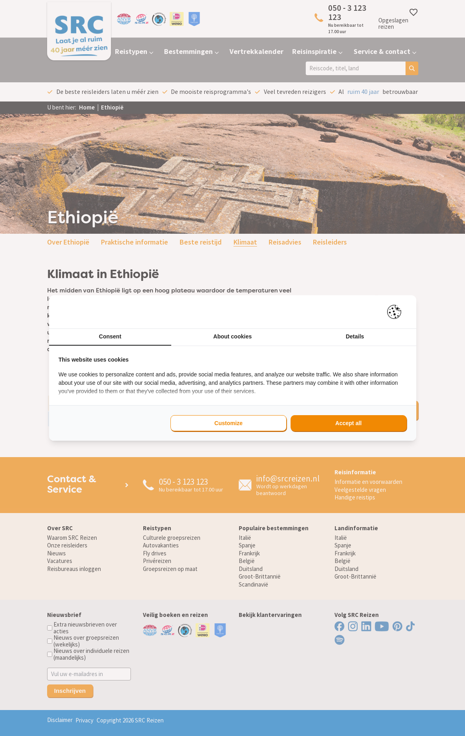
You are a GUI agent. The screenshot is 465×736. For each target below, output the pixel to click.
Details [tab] (355, 336)
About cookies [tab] (232, 336)
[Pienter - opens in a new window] (397, 312)
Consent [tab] (110, 336)
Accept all (348, 423)
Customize (228, 423)
